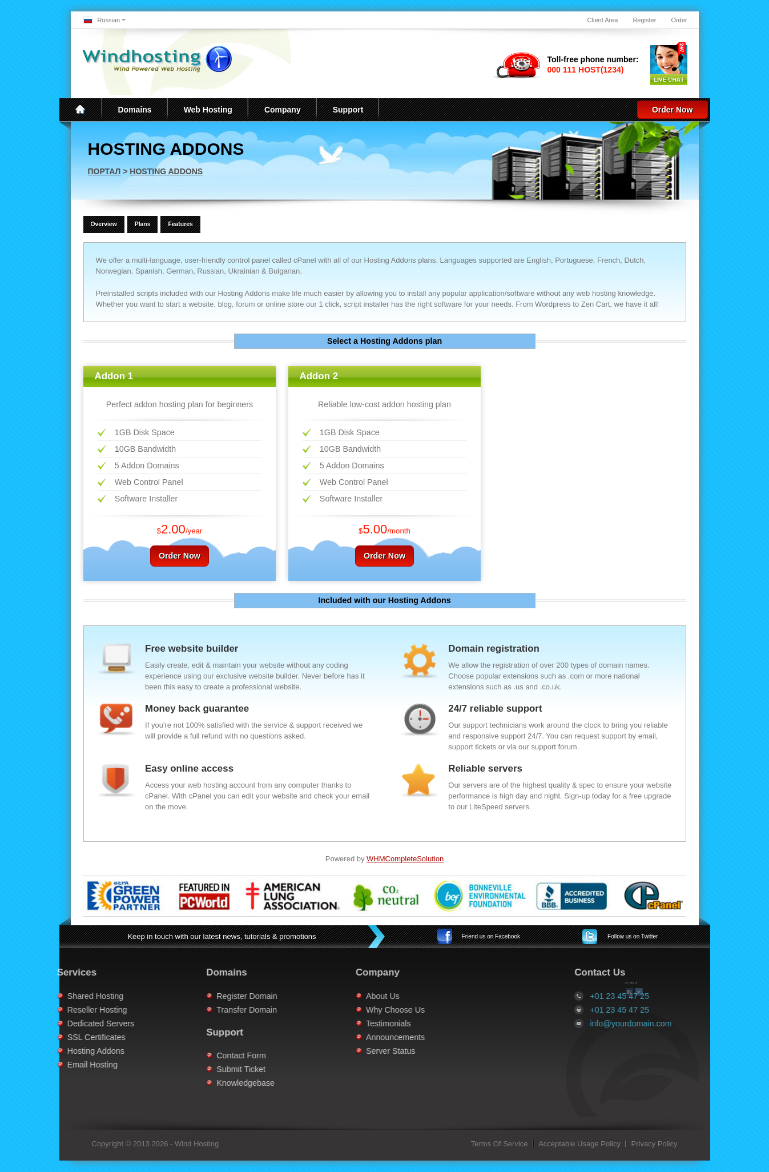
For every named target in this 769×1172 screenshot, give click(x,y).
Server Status (349, 1050)
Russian (109, 20)
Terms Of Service (499, 1143)
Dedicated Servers (59, 1023)
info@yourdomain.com (672, 1023)
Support (348, 109)
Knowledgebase (204, 1082)
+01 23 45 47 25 (661, 1009)
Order (679, 20)
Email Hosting (51, 1064)
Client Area (602, 20)
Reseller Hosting (56, 1009)
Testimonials (346, 1023)
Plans (143, 224)
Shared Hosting (54, 996)
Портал (104, 171)
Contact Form (199, 1055)
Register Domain (205, 996)
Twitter (632, 936)
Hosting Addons (166, 171)
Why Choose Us (353, 1009)
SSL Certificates (55, 1037)
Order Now (672, 109)
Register (644, 20)
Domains (135, 109)
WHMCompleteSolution (405, 858)
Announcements (353, 1037)
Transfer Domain (205, 1009)
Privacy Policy (654, 1143)
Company (282, 109)
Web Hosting (208, 109)
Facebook (491, 936)
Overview (104, 224)
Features (180, 224)
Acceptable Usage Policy (579, 1143)
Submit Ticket (199, 1069)
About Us (341, 996)
